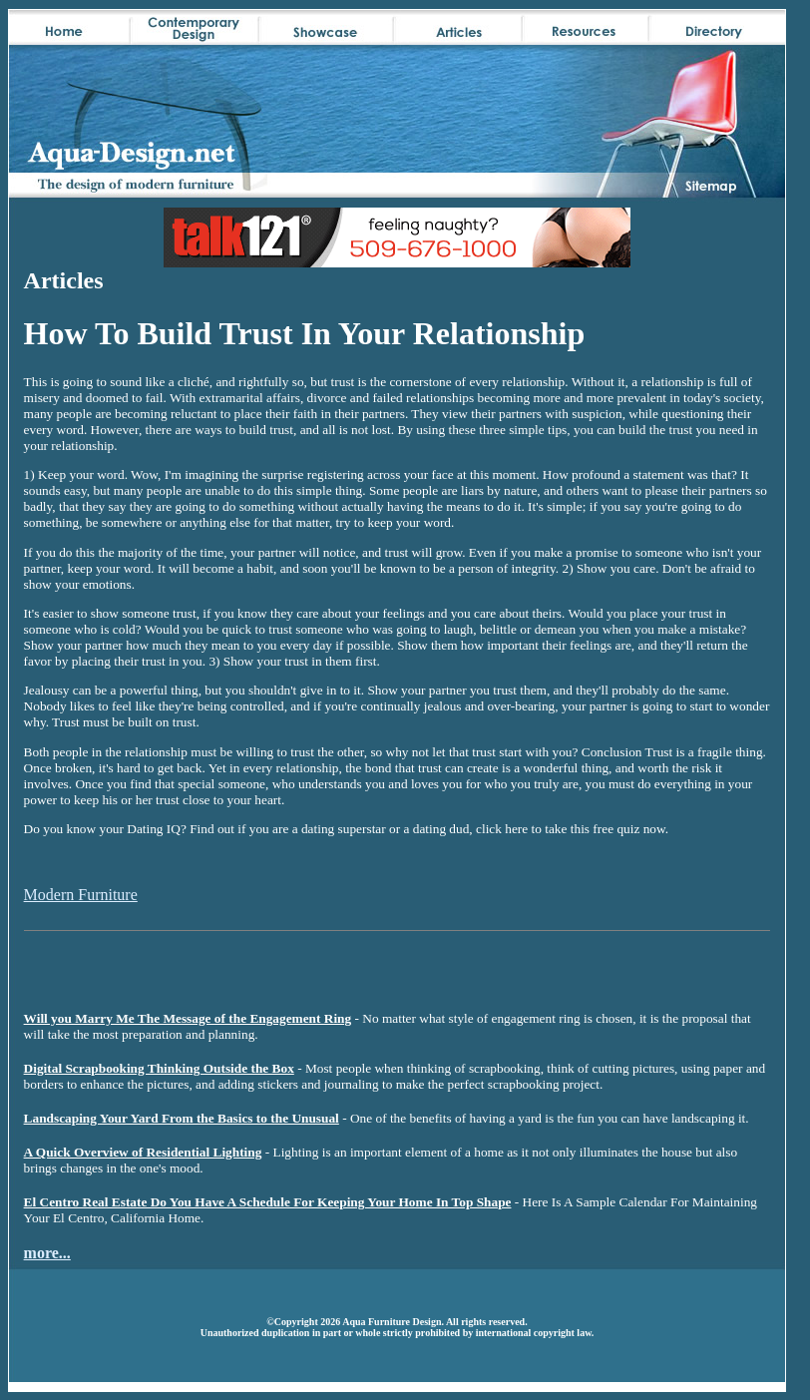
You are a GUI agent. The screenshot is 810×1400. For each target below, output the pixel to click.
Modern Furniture (81, 894)
